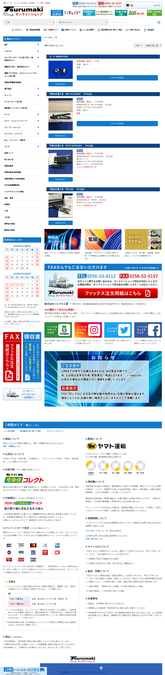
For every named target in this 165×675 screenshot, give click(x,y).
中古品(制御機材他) (12, 185)
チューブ (7, 95)
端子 (6, 45)
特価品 (7, 204)
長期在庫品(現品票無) (12, 172)
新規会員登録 (32, 30)
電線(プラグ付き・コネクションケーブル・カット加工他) (21, 74)
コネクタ (7, 51)
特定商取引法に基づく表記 (109, 30)
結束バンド (8, 153)
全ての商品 (49, 38)
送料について (68, 30)
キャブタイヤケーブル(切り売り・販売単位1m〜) (18, 58)
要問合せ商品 (9, 224)
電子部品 (7, 89)
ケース (7, 114)
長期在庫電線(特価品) (12, 82)
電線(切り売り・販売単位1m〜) (16, 67)
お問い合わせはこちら (95, 527)
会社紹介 (148, 30)
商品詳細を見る (60, 82)
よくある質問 (86, 30)
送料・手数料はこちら (12, 434)
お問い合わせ (132, 30)
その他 (7, 217)
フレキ (7, 147)
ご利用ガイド (50, 30)
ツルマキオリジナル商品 (14, 191)
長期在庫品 (8, 166)
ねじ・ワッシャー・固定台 (14, 140)
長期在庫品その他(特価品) (14, 179)
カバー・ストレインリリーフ (15, 121)
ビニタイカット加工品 (13, 102)
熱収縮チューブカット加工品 (15, 108)
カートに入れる (117, 78)
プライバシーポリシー (60, 419)
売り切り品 (8, 159)
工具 (6, 211)
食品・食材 (8, 198)
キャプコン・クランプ (13, 134)
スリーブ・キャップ (12, 127)
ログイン (16, 30)
